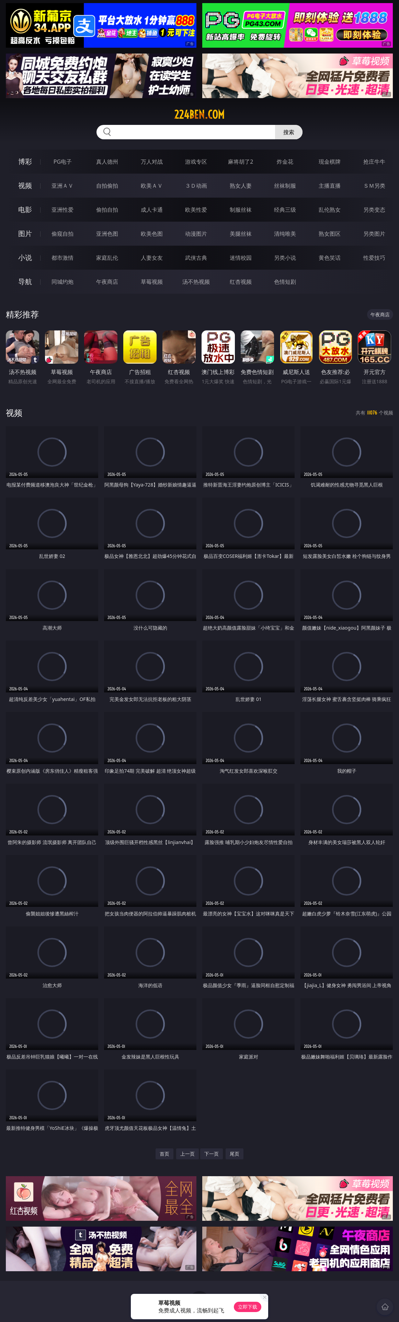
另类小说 (285, 257)
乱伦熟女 (330, 209)
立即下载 (247, 1306)
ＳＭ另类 (374, 185)
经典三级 (285, 209)
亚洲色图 (107, 233)
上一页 (187, 1153)
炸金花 (285, 161)
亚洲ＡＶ (62, 185)
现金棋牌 (330, 161)
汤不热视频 (196, 281)
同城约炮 (62, 281)
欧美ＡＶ (152, 185)
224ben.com (199, 114)
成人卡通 (152, 209)
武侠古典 (196, 257)
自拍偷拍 (107, 185)
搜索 (288, 132)
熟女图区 (330, 233)
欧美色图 (152, 233)
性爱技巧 (374, 257)
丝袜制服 (285, 185)
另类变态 (374, 209)
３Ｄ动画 (196, 185)
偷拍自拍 (107, 209)
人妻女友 (152, 257)
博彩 (25, 161)
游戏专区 (196, 161)
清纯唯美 (285, 233)
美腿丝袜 (241, 233)
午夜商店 (107, 281)
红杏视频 (241, 281)
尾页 (234, 1153)
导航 (25, 281)
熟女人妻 (241, 185)
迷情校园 (241, 257)
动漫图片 (196, 233)
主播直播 (330, 185)
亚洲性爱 (62, 209)
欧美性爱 (196, 209)
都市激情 (62, 257)
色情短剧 (285, 281)
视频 (25, 185)
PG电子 (63, 161)
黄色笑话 (330, 257)
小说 (25, 257)
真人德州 (107, 161)
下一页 (211, 1153)
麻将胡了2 (240, 161)
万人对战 (152, 161)
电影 (25, 209)
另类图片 (374, 233)
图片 (25, 233)
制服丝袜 (241, 209)
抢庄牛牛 (374, 161)
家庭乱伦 (107, 257)
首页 (164, 1153)
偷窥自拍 (62, 233)
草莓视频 (152, 281)
